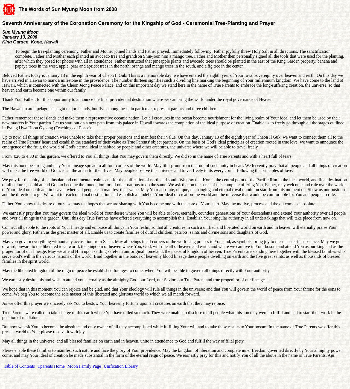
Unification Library (121, 366)
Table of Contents (19, 366)
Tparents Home (51, 366)
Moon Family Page (84, 366)
